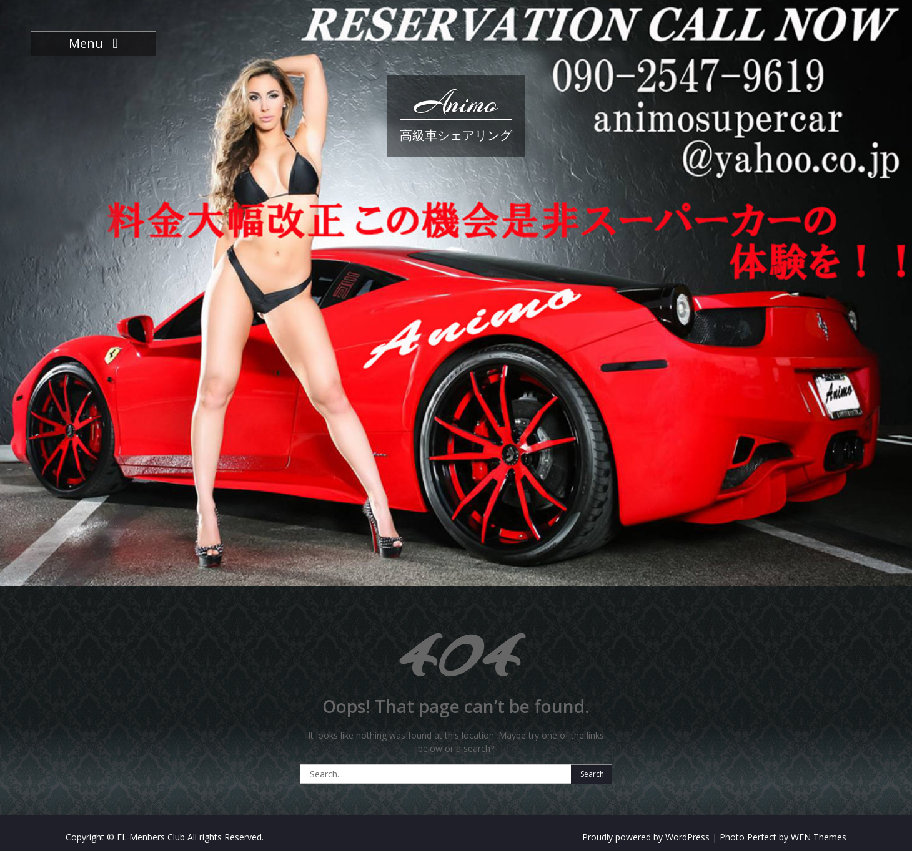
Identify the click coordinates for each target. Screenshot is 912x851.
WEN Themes (818, 837)
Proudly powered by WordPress (646, 837)
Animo (456, 103)
